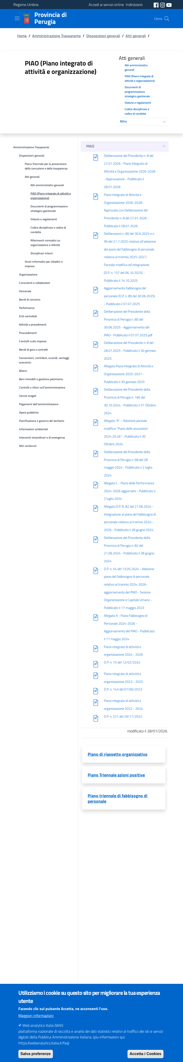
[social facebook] (156, 4)
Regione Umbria (25, 4)
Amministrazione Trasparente (56, 36)
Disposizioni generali (103, 36)
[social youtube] (169, 4)
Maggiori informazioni (36, 1023)
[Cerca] (167, 18)
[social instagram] (163, 4)
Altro (123, 121)
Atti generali (136, 36)
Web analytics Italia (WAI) (42, 1033)
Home (22, 36)
